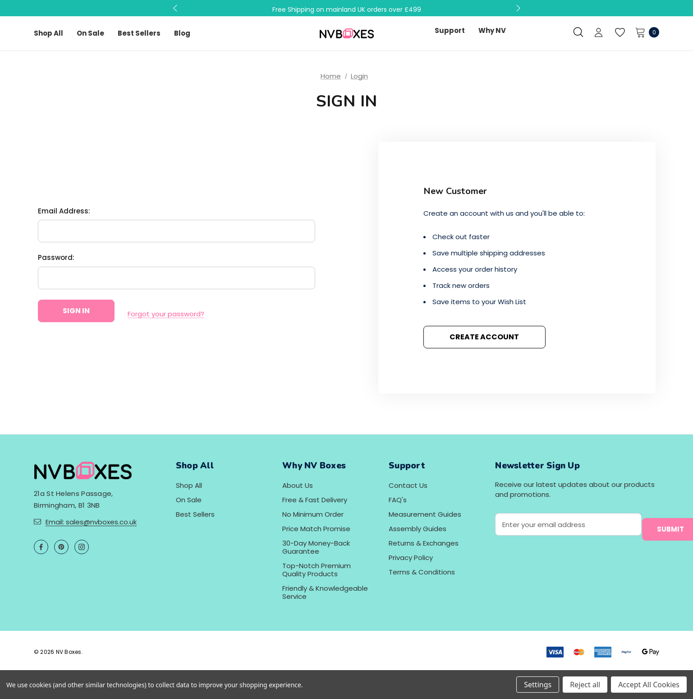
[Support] (450, 30)
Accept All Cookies (648, 685)
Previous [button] (176, 8)
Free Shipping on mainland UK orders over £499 (346, 9)
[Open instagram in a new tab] (81, 547)
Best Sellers (195, 514)
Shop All (189, 485)
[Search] (578, 32)
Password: (56, 261)
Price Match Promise (316, 528)
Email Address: (64, 214)
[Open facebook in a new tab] (41, 547)
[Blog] (182, 33)
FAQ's (398, 500)
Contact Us (408, 485)
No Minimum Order (313, 514)
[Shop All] (48, 33)
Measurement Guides (425, 514)
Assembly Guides (417, 528)
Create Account (484, 337)
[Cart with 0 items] (644, 32)
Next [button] (517, 8)
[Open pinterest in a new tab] (61, 547)
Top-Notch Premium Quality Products (316, 570)
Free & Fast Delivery (314, 500)
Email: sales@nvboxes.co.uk (91, 522)
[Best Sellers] (139, 33)
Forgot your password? (166, 314)
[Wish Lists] (619, 32)
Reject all (585, 685)
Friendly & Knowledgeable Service (325, 592)
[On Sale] (90, 33)
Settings (537, 685)
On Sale (189, 500)
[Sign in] (598, 33)
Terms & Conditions (422, 572)
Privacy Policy (411, 557)
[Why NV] (492, 30)
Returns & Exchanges (424, 543)
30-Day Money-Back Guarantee (316, 547)
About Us (297, 485)
